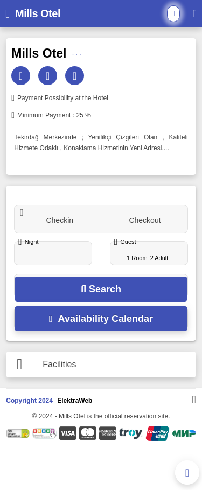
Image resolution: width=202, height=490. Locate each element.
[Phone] (49, 75)
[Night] (53, 253)
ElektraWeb (74, 400)
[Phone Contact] (187, 472)
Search (101, 289)
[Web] (76, 75)
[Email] (22, 75)
